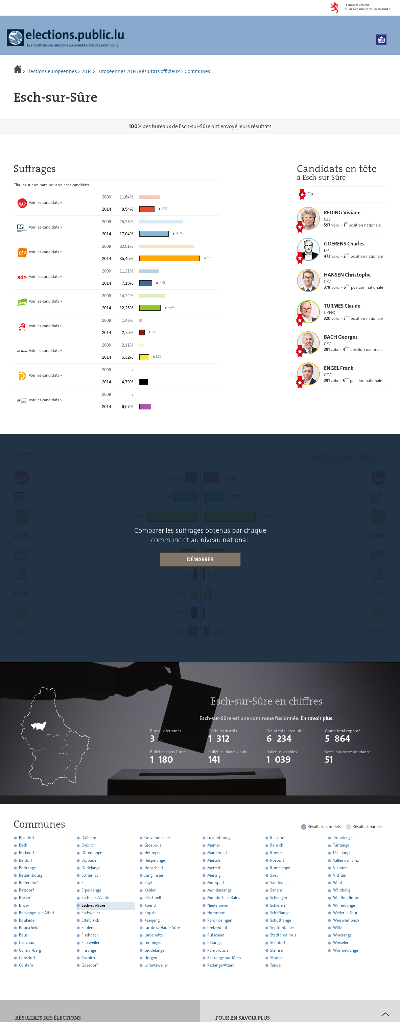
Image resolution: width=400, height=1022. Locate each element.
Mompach (216, 882)
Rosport (277, 860)
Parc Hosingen (219, 920)
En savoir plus (316, 718)
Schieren (277, 905)
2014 (86, 71)
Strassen (277, 957)
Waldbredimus (346, 898)
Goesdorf (89, 965)
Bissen (24, 898)
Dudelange (90, 868)
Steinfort (277, 943)
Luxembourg (218, 837)
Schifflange (279, 913)
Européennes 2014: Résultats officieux (138, 71)
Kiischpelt (152, 898)
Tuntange (341, 845)
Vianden (340, 868)
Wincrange (342, 935)
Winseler (340, 943)
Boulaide (26, 920)
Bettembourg (30, 875)
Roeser (276, 853)
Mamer (213, 845)
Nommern (216, 913)
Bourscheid (29, 927)
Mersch (213, 860)
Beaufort (26, 837)
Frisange (88, 950)
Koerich (151, 905)
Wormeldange (345, 950)
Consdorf (27, 957)
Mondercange (219, 890)
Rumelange (280, 868)
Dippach (88, 860)
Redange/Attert (220, 965)
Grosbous (152, 845)
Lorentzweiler (156, 965)
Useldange (342, 853)
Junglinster (153, 875)
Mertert (213, 868)
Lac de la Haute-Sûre (162, 927)
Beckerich (27, 853)
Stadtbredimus (283, 935)
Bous (23, 935)
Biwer (24, 905)
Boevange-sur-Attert (36, 913)
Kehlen (150, 890)
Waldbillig (341, 890)
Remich (276, 845)
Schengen (278, 898)
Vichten (339, 875)
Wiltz (337, 927)
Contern (26, 965)
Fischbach (90, 935)
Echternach (91, 875)
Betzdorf (26, 890)
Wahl (337, 882)
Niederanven (218, 905)
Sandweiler (280, 882)
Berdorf (25, 860)
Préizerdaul (217, 927)
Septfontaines (282, 927)
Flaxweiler (90, 943)
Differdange (91, 853)
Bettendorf (28, 882)
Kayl (148, 882)
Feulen (87, 927)
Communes (197, 71)
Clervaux (26, 943)
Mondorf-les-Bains (223, 898)
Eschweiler (90, 913)
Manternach (218, 853)
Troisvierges (343, 837)
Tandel (276, 965)
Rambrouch (217, 950)
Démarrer (200, 559)
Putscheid (216, 935)
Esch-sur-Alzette (95, 898)
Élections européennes (51, 71)
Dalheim (88, 837)
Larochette (153, 935)
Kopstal (151, 913)
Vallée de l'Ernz (346, 860)
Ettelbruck (90, 920)
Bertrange (27, 868)
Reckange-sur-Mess (224, 957)
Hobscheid (153, 868)
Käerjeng (152, 920)
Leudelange (154, 950)
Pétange (214, 943)
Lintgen (150, 957)
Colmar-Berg (30, 950)
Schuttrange (280, 920)
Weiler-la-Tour (345, 913)
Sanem (276, 890)
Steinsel (277, 950)
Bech (23, 845)
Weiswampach (346, 920)
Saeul (275, 875)
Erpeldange (91, 890)
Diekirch (88, 845)
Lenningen (153, 943)
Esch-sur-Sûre (93, 905)
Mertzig (213, 875)
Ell (83, 882)
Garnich (88, 957)
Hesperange (154, 860)
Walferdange (344, 905)
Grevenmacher (157, 837)
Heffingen (153, 853)
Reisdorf (277, 837)
